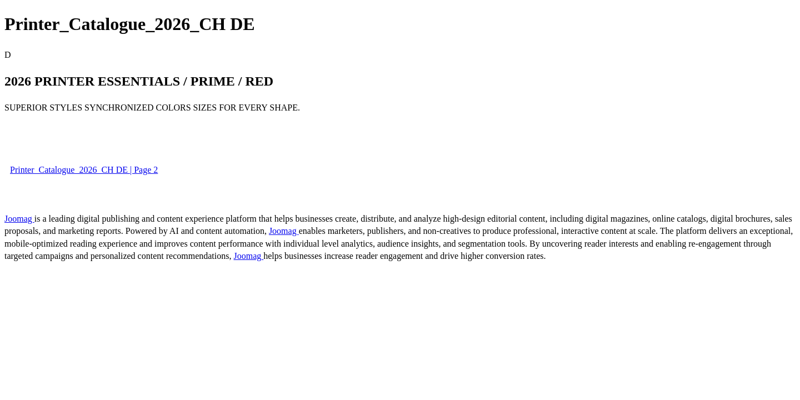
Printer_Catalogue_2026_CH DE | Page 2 (84, 169)
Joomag (19, 218)
